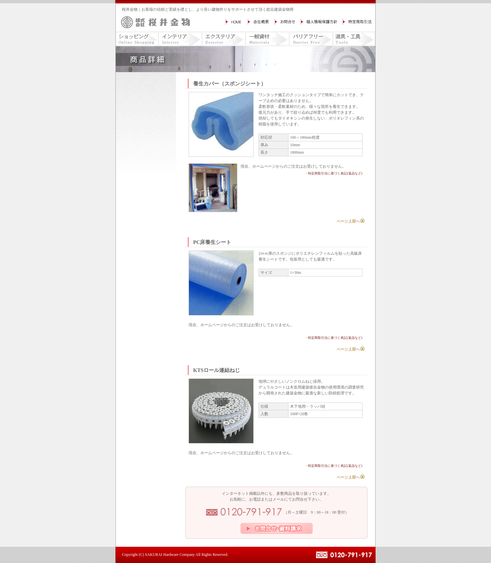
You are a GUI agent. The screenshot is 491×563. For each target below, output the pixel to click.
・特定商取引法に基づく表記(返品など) (333, 173)
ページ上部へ (348, 221)
